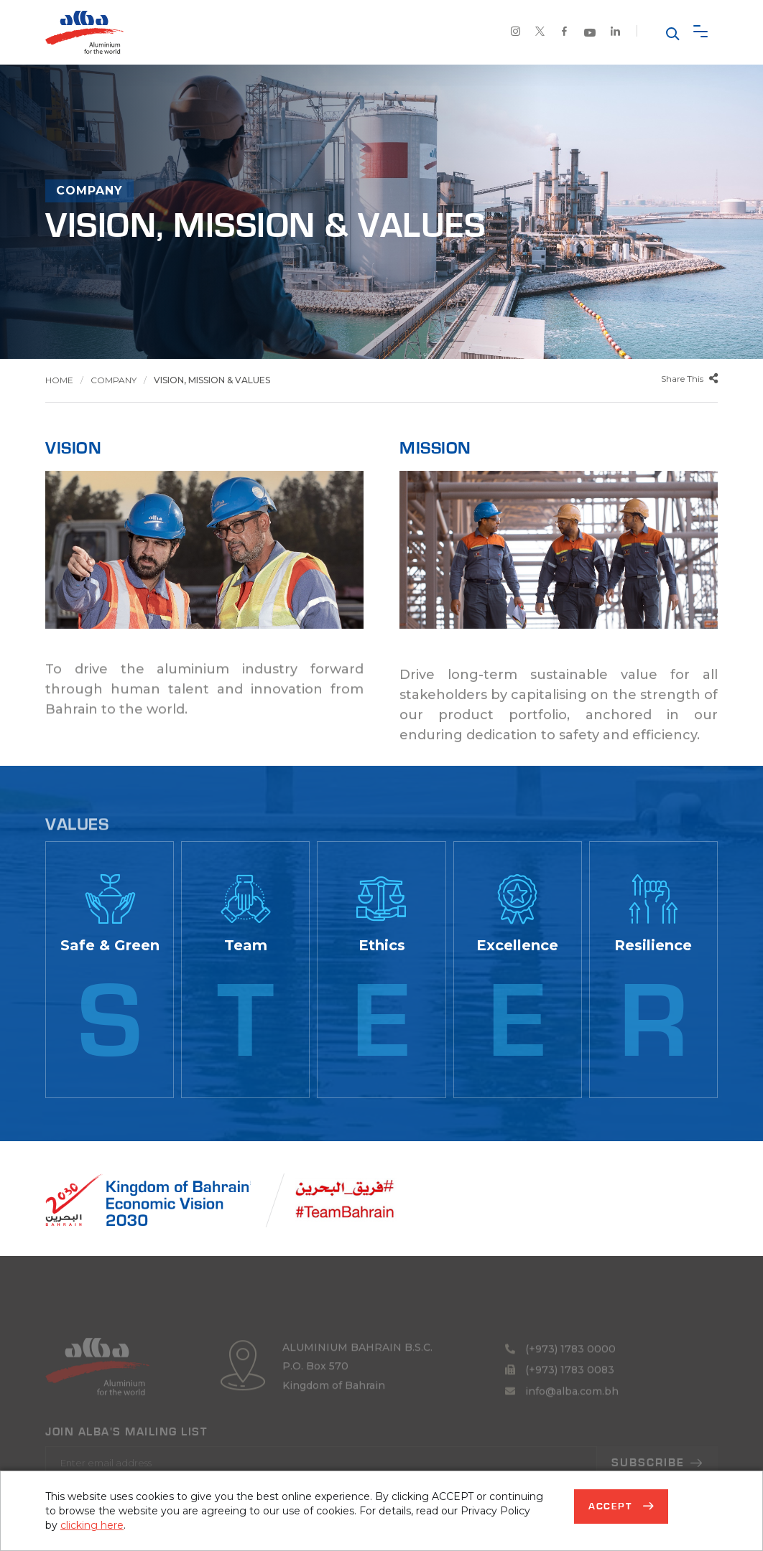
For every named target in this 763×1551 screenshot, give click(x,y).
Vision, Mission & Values (212, 380)
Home (59, 380)
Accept (612, 1506)
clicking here (92, 1525)
